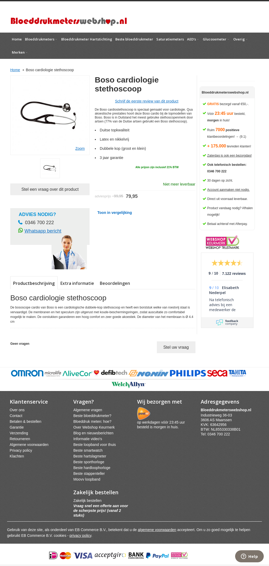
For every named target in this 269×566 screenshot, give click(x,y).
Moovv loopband (86, 479)
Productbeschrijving (34, 283)
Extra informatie (77, 283)
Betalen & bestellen (26, 421)
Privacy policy (21, 450)
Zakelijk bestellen (87, 500)
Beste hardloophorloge (91, 468)
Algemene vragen (87, 410)
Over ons (17, 410)
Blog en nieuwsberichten (93, 433)
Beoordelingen (115, 283)
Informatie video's (87, 439)
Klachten (17, 456)
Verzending (19, 433)
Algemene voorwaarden (29, 444)
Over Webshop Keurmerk (94, 427)
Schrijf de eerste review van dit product (146, 101)
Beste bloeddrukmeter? (92, 416)
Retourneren (20, 439)
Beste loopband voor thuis (94, 444)
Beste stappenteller (89, 473)
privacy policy (80, 535)
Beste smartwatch (87, 450)
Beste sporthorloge (88, 462)
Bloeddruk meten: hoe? (92, 421)
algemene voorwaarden (157, 530)
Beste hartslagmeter (89, 456)
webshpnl (227, 410)
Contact (16, 416)
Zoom (80, 148)
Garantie (17, 427)
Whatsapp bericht (42, 231)
